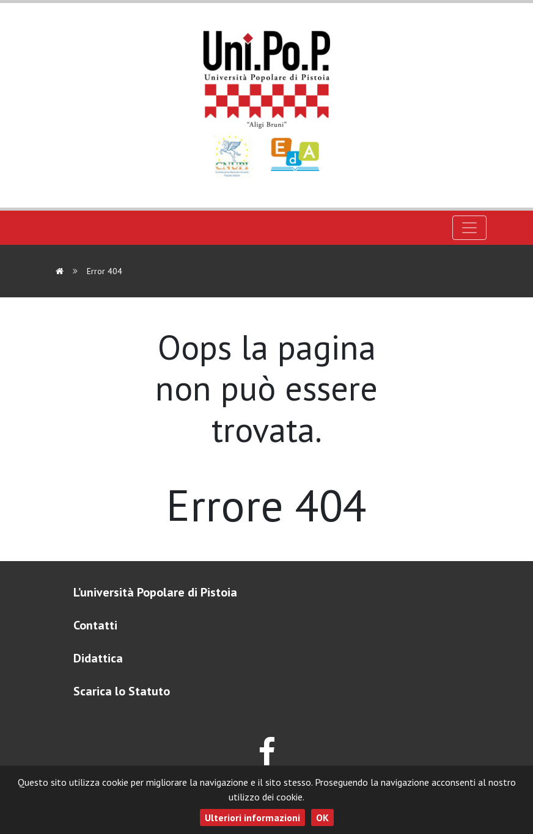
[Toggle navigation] (469, 228)
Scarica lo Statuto (121, 691)
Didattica (98, 658)
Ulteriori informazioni (252, 817)
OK (322, 817)
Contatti (95, 625)
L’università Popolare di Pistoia (155, 592)
